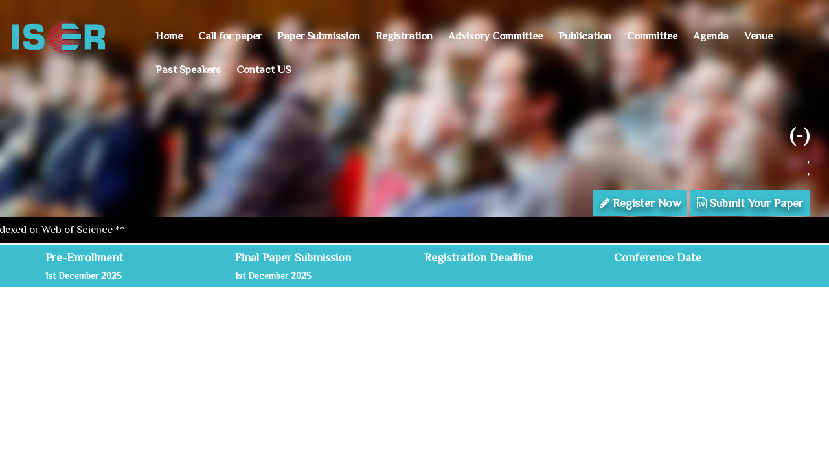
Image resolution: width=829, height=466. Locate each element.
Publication (584, 36)
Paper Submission (318, 36)
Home (169, 36)
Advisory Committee (495, 36)
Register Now (640, 203)
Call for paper (230, 36)
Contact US (263, 69)
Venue (758, 36)
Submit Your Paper (750, 203)
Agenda (711, 36)
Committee (652, 36)
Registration (404, 36)
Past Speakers (188, 69)
